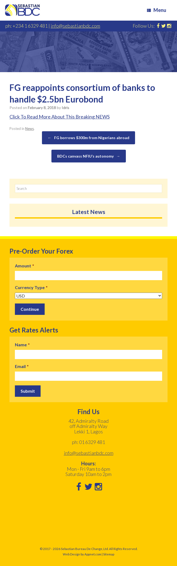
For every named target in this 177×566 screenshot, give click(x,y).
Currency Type (31, 287)
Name (22, 344)
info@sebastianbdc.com (75, 26)
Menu (156, 10)
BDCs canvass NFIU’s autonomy (88, 156)
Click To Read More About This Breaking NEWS (59, 117)
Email (22, 366)
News (29, 128)
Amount (24, 265)
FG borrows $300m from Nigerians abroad (88, 137)
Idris (65, 107)
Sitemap (108, 553)
